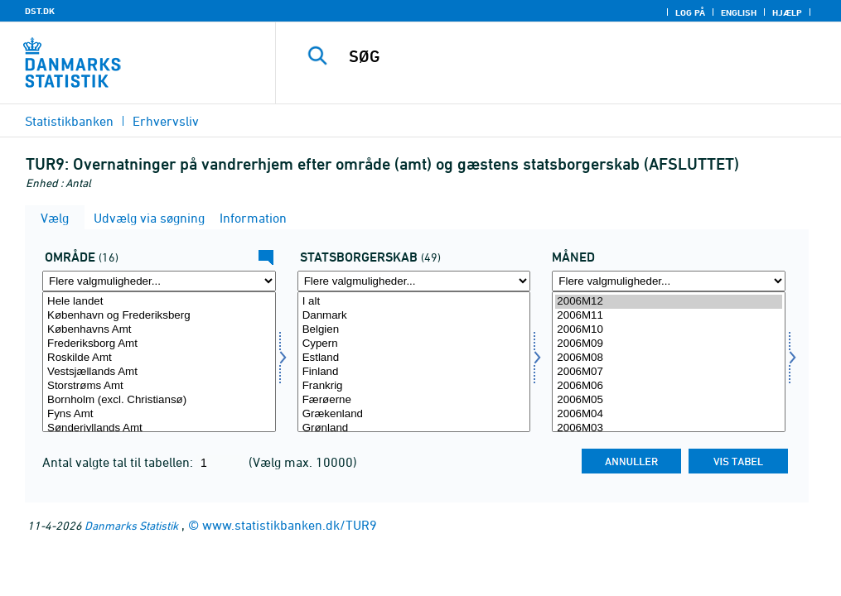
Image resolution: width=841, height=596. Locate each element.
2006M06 (668, 386)
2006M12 (668, 302)
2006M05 (668, 400)
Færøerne (414, 400)
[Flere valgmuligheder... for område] (159, 281)
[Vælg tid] (668, 361)
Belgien (414, 330)
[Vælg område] (159, 361)
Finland (414, 372)
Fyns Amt (159, 414)
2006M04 (668, 414)
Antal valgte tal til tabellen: (119, 461)
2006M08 (668, 358)
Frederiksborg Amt (159, 344)
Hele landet (159, 302)
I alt (414, 302)
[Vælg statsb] (414, 361)
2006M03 (668, 428)
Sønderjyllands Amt (159, 428)
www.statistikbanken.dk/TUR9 (289, 524)
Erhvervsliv (166, 120)
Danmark (414, 316)
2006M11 (668, 316)
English (738, 12)
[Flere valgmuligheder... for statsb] (414, 281)
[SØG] (565, 56)
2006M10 (668, 330)
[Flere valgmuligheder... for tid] (668, 281)
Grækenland (414, 414)
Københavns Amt (159, 330)
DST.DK (40, 11)
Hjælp (787, 12)
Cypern (414, 344)
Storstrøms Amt (159, 386)
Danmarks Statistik (131, 525)
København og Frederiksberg (159, 316)
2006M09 (668, 344)
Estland (414, 358)
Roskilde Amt (159, 358)
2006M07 (668, 372)
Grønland (414, 428)
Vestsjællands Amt (159, 372)
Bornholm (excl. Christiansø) (159, 400)
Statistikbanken (69, 120)
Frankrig (414, 386)
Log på (690, 12)
